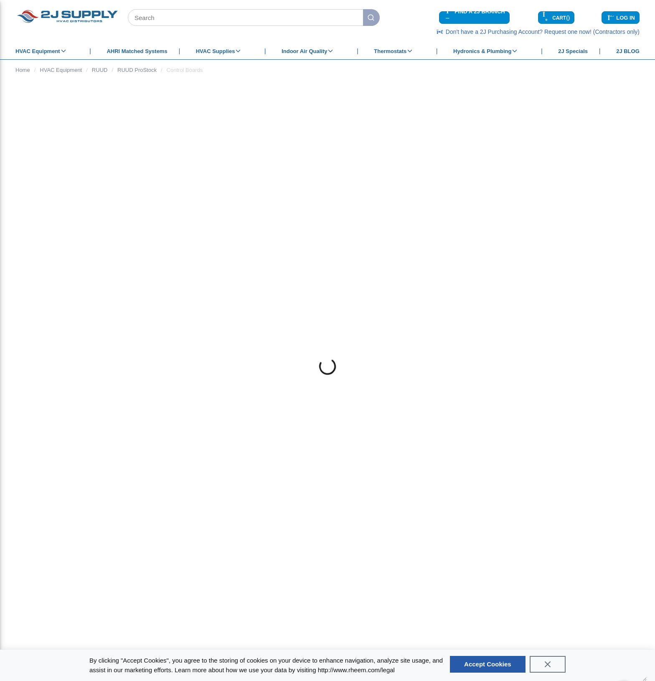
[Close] (548, 664)
